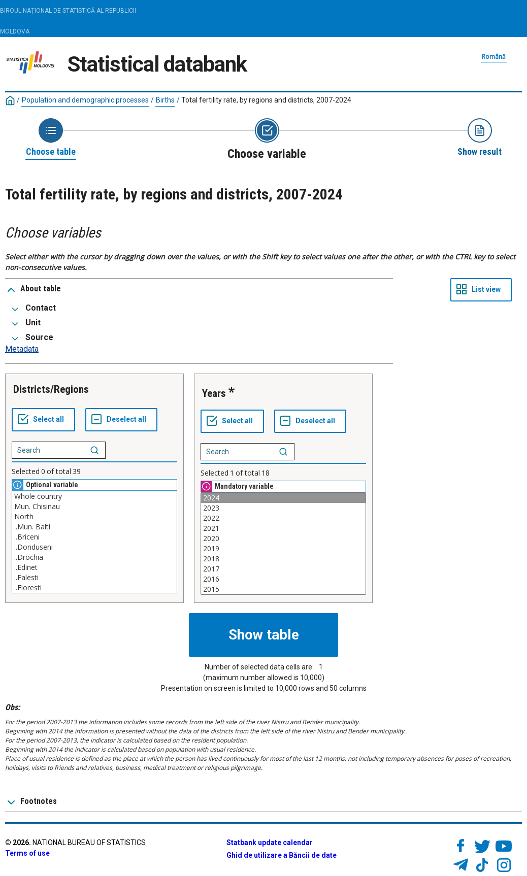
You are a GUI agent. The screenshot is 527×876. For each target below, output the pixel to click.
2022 (283, 518)
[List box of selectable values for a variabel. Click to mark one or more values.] (94, 542)
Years (214, 393)
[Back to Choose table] (50, 138)
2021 (283, 528)
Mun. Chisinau (94, 506)
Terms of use (27, 853)
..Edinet (94, 567)
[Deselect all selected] (121, 419)
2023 (283, 508)
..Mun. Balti (94, 527)
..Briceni (94, 537)
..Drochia (94, 557)
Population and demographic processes (85, 100)
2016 (283, 579)
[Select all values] (43, 419)
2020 (283, 538)
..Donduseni (94, 547)
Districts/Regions (51, 389)
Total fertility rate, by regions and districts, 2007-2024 (266, 100)
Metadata (22, 349)
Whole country (94, 496)
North (94, 517)
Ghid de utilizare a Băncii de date (281, 855)
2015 (283, 589)
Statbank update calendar (269, 842)
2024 (283, 498)
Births (165, 100)
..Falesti (94, 577)
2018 (283, 559)
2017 (283, 569)
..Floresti (94, 588)
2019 (283, 549)
